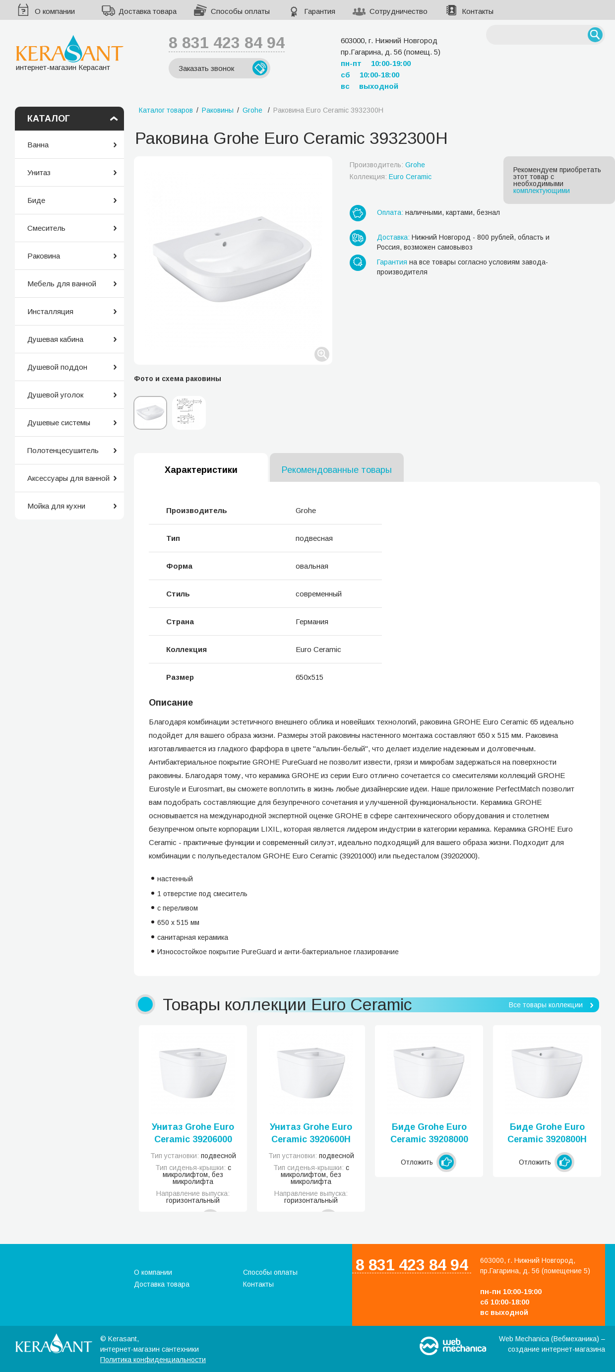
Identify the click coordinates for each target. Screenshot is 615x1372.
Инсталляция (50, 311)
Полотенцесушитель (63, 450)
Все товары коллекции (546, 1005)
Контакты (477, 11)
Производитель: (387, 164)
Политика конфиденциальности (153, 1360)
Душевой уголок (55, 395)
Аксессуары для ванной (68, 478)
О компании (55, 11)
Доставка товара (148, 11)
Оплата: (390, 212)
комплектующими (541, 191)
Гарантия (319, 11)
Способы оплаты (240, 11)
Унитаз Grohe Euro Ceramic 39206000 (193, 1133)
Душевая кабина (55, 339)
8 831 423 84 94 (227, 43)
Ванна (38, 144)
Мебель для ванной (61, 283)
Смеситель (46, 228)
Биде (36, 200)
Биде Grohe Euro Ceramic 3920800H (547, 1133)
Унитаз (39, 172)
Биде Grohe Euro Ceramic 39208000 (429, 1133)
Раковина (43, 256)
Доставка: (393, 237)
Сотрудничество (398, 11)
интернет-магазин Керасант (69, 53)
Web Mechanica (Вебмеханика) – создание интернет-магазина (552, 1344)
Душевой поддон (57, 367)
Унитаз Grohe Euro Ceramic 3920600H (311, 1133)
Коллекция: (390, 176)
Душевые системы (58, 422)
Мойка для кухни (56, 506)
